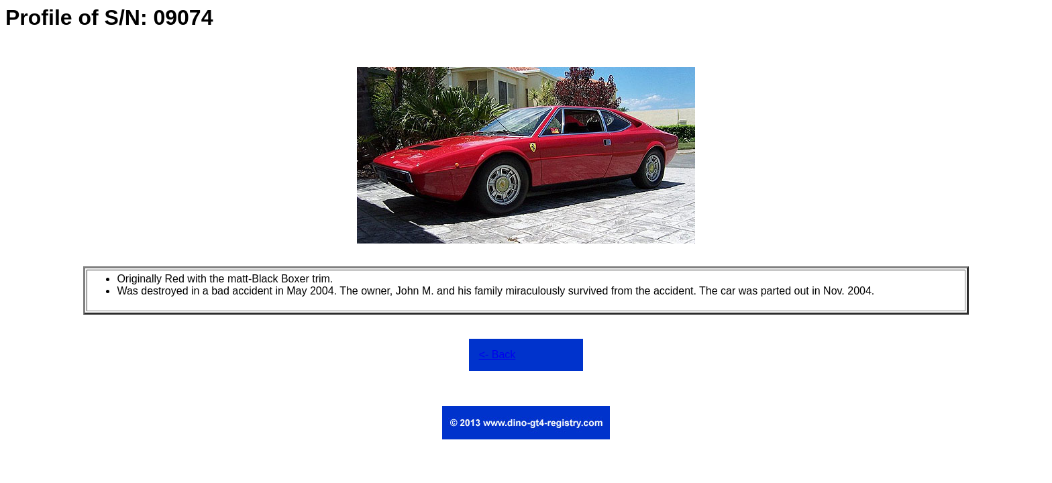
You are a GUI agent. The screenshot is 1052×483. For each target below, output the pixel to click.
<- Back (497, 354)
